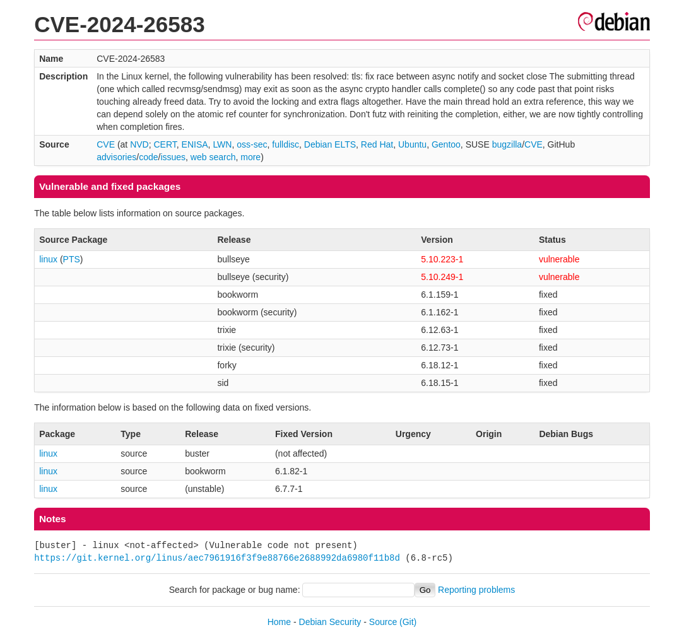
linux (48, 259)
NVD (139, 144)
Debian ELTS (330, 144)
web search (213, 157)
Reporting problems (476, 590)
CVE (106, 144)
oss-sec (252, 144)
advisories (116, 157)
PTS (71, 259)
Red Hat (377, 144)
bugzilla (507, 144)
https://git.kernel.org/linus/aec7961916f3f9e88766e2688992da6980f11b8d (217, 558)
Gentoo (446, 144)
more (250, 157)
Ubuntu (412, 144)
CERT (164, 144)
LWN (222, 144)
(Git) (407, 622)
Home (279, 622)
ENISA (195, 144)
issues (173, 157)
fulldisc (285, 144)
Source (383, 622)
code (148, 157)
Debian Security (330, 622)
